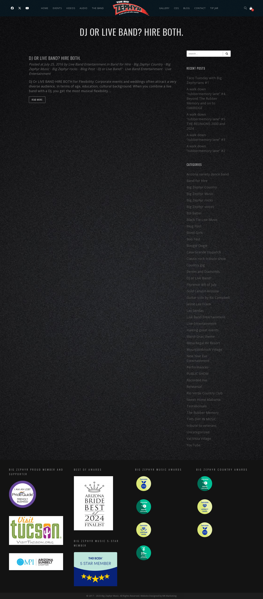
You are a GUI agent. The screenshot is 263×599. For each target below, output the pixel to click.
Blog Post (87, 69)
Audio (83, 8)
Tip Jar (214, 8)
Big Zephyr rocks (64, 69)
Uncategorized (198, 432)
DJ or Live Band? (110, 69)
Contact (200, 8)
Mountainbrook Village (204, 349)
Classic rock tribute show (206, 258)
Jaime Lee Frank (199, 304)
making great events (203, 330)
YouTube (193, 445)
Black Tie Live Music (202, 219)
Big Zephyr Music (200, 193)
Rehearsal (194, 386)
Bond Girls (195, 232)
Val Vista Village (199, 438)
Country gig (196, 265)
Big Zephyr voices (200, 206)
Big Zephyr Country (148, 64)
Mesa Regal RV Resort (203, 343)
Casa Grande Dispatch (204, 252)
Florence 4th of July (201, 284)
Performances (197, 367)
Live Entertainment (201, 323)
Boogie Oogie (197, 245)
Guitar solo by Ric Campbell (208, 297)
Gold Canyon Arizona (203, 291)
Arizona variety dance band (208, 174)
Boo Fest (193, 239)
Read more (37, 99)
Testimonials (197, 406)
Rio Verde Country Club (205, 393)
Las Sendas (195, 310)
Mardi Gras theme (201, 336)
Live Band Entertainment (87, 64)
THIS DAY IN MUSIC (201, 419)
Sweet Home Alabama (203, 399)
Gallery (164, 8)
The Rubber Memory (203, 412)
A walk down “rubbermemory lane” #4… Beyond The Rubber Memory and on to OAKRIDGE (207, 98)
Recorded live (197, 380)
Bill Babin (194, 213)
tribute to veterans (201, 425)
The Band (98, 8)
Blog (186, 8)
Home (44, 8)
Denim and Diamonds (203, 271)
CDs (176, 8)
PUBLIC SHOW (198, 373)
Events (57, 8)
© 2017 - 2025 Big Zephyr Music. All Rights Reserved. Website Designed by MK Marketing (131, 595)
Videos (70, 8)
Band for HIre (120, 64)
